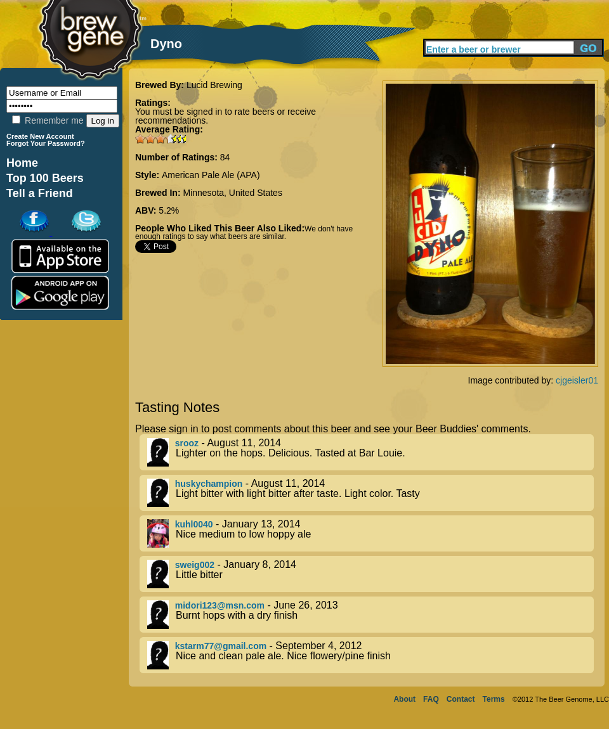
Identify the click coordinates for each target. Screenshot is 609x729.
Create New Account (40, 136)
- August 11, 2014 (370, 452)
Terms (494, 699)
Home (22, 163)
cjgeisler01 (577, 380)
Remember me (47, 120)
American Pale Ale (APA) (211, 175)
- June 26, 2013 (370, 614)
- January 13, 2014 (370, 533)
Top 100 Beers (45, 178)
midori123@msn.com (220, 605)
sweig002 (194, 565)
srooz (187, 443)
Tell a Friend (39, 193)
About (404, 699)
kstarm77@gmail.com (220, 646)
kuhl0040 (194, 524)
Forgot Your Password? (45, 143)
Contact (461, 699)
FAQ (431, 699)
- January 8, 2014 (370, 574)
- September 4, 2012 (370, 655)
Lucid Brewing (214, 85)
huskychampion (209, 484)
